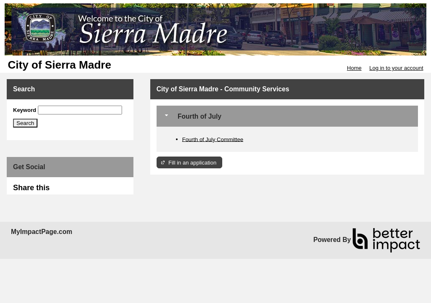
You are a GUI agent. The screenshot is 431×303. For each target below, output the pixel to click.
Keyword (24, 110)
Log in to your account (396, 68)
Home (354, 68)
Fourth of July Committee (212, 139)
